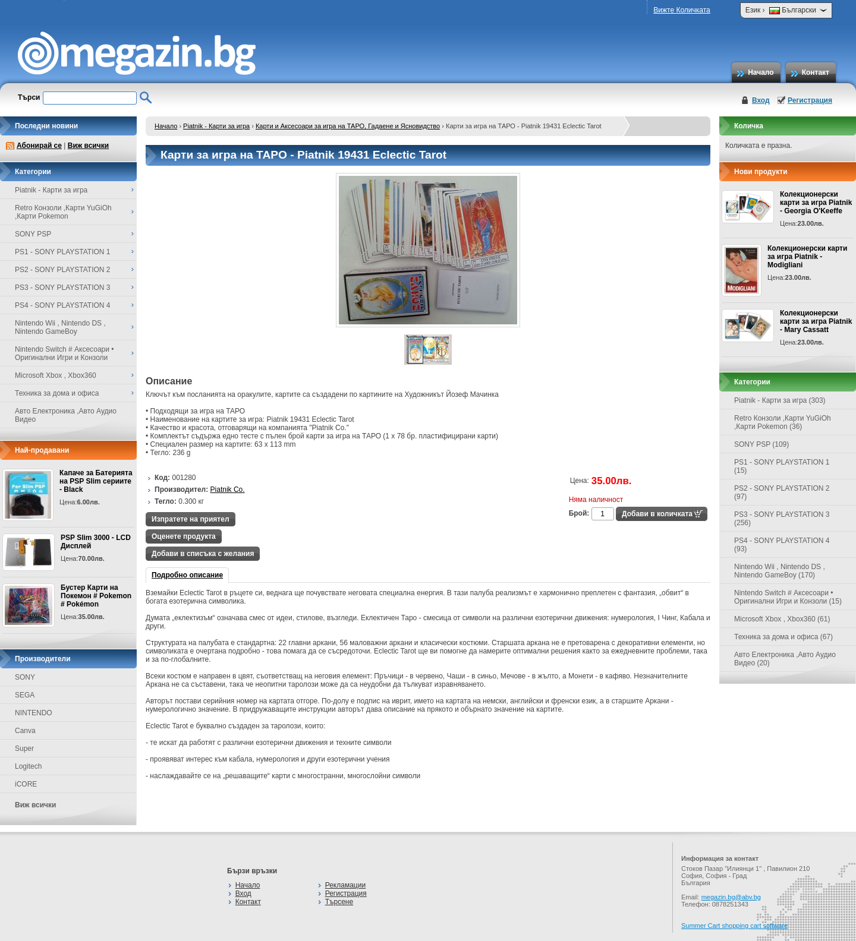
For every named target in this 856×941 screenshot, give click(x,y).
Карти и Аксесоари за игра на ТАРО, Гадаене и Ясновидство (348, 126)
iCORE (26, 784)
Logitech (28, 766)
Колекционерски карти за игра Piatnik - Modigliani (807, 256)
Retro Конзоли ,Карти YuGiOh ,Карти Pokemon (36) (782, 422)
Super (24, 748)
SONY (25, 677)
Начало (760, 72)
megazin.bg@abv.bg (731, 897)
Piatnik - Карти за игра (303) (780, 400)
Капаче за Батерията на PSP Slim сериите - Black (96, 481)
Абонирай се (39, 145)
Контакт (815, 72)
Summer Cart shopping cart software (734, 925)
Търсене (339, 902)
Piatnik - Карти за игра (216, 126)
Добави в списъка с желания (203, 554)
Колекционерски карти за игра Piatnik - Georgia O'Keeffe (816, 202)
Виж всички (88, 145)
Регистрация (810, 100)
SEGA (24, 695)
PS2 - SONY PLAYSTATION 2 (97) (782, 492)
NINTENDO (33, 713)
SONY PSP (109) (761, 444)
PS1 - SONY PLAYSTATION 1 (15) (782, 466)
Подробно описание (187, 575)
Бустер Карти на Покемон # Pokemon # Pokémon (96, 595)
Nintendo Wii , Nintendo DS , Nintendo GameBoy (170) (779, 571)
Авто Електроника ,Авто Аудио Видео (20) (785, 659)
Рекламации (345, 885)
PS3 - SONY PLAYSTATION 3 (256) (782, 518)
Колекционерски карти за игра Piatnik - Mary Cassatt (816, 321)
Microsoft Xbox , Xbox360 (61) (782, 619)
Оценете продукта (184, 536)
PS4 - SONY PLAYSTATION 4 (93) (782, 544)
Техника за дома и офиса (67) (783, 637)
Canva (25, 731)
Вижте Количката (681, 10)
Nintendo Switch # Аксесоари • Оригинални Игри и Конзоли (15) (788, 597)
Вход (761, 100)
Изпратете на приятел (190, 519)
